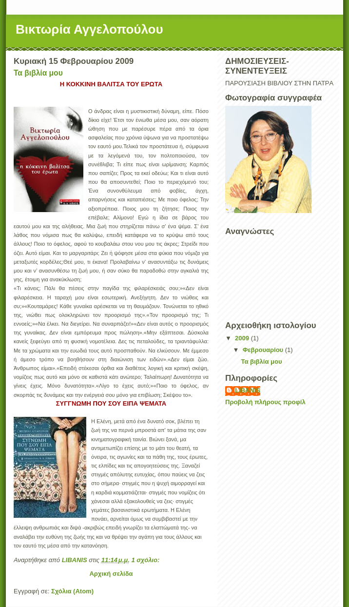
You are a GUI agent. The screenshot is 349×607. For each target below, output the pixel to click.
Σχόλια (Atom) (72, 591)
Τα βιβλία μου (38, 73)
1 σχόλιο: (146, 560)
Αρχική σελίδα (111, 573)
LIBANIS (247, 390)
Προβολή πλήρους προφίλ (265, 402)
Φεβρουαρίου (264, 349)
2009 (243, 338)
